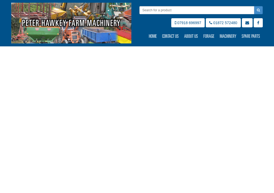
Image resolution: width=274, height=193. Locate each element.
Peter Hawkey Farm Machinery (71, 23)
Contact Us (170, 36)
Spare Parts (251, 36)
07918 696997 (188, 23)
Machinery (228, 36)
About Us (191, 36)
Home (153, 36)
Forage (208, 36)
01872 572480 (223, 23)
